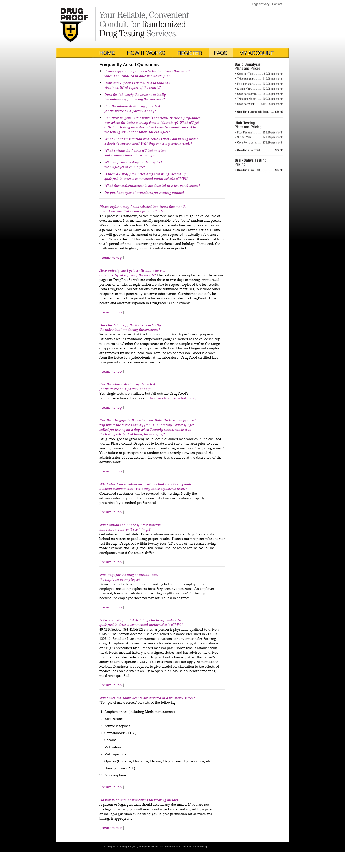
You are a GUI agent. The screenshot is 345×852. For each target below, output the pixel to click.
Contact (277, 4)
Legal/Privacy (260, 4)
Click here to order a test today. (172, 398)
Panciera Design (200, 846)
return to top (112, 257)
